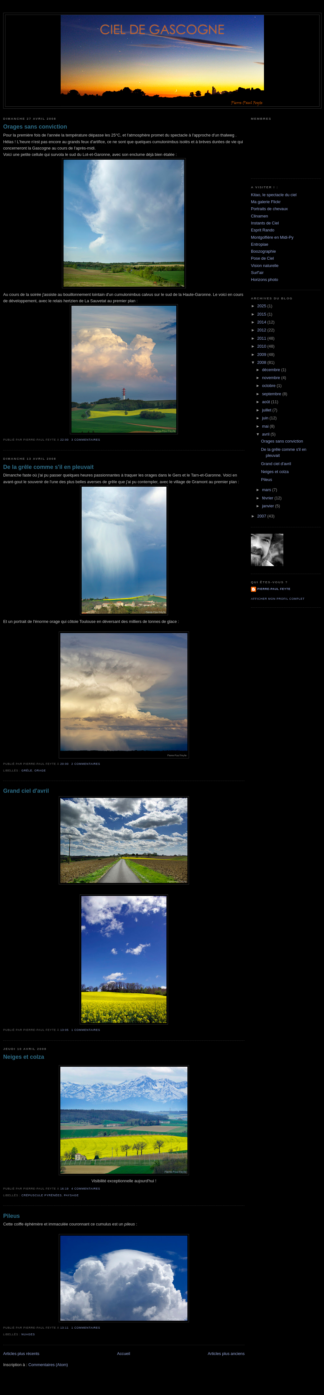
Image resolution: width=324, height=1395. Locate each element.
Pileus (11, 1216)
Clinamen (259, 216)
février (268, 498)
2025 (262, 306)
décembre (271, 369)
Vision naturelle (265, 265)
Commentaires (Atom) (48, 1364)
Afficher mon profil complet (278, 598)
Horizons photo (264, 279)
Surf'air (257, 272)
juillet (267, 410)
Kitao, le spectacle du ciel (274, 194)
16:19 (64, 1188)
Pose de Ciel (262, 258)
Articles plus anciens (226, 1353)
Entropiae (259, 244)
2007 (262, 516)
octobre (269, 385)
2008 (262, 362)
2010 (262, 346)
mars (267, 489)
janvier (268, 506)
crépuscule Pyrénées (42, 1195)
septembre (272, 393)
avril (266, 434)
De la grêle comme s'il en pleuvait (48, 467)
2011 (262, 338)
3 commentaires (85, 439)
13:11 (64, 1327)
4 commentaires (85, 1188)
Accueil (123, 1353)
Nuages (28, 1334)
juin (265, 418)
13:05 (64, 1029)
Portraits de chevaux (269, 208)
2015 (262, 314)
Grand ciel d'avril (26, 791)
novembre (271, 377)
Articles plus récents (21, 1353)
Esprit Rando (262, 230)
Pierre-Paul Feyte (273, 589)
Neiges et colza (23, 1057)
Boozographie (263, 251)
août (266, 401)
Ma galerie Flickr (265, 201)
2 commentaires (85, 763)
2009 (262, 354)
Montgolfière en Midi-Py (272, 237)
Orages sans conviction (35, 126)
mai (266, 426)
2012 (262, 330)
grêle (27, 770)
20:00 (64, 763)
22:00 (64, 439)
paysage (71, 1195)
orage (40, 770)
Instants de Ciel (265, 223)
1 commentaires (85, 1029)
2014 (262, 322)
